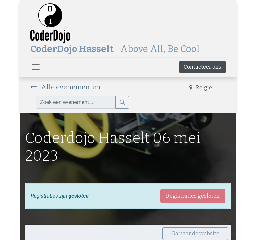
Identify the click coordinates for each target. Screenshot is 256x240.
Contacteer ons (202, 67)
